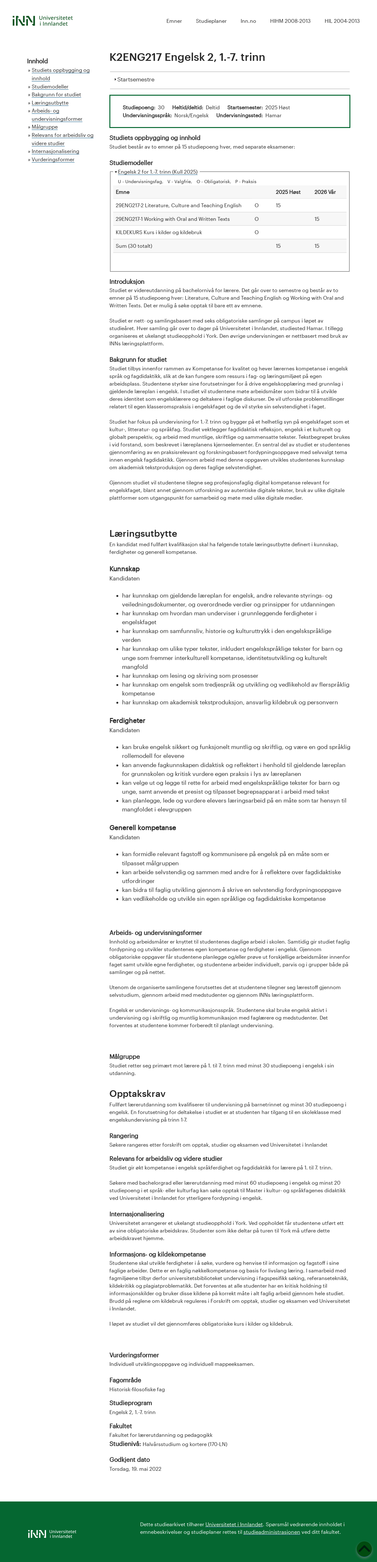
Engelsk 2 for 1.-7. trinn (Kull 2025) (158, 172)
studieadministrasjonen (272, 1532)
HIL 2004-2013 (342, 21)
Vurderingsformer (53, 159)
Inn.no (248, 21)
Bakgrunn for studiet (56, 94)
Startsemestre (135, 78)
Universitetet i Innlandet (234, 1524)
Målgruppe (45, 127)
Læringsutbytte (50, 102)
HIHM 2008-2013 (290, 21)
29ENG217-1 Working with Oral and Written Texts (173, 219)
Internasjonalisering (55, 151)
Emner (174, 21)
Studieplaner (211, 21)
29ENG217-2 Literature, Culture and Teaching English (179, 205)
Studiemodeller (50, 86)
